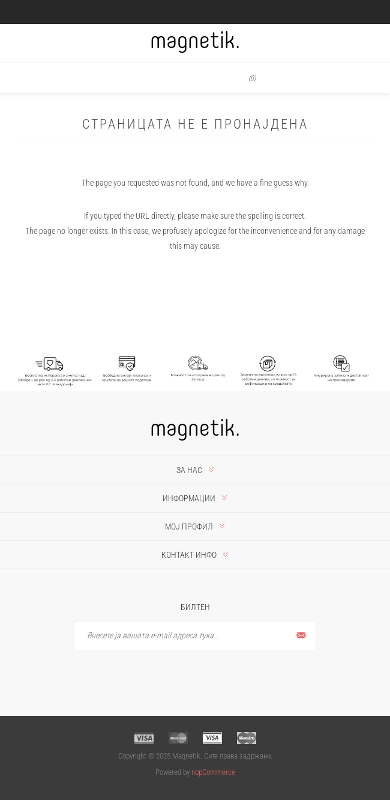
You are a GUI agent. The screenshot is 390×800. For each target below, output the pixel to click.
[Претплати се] (195, 635)
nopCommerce (213, 772)
